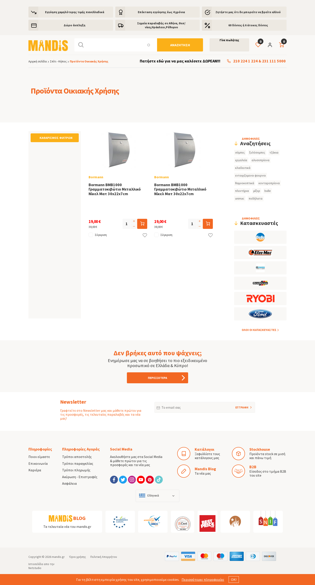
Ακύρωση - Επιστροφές (79, 477)
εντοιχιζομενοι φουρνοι (250, 175)
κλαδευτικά (242, 168)
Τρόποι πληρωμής (76, 470)
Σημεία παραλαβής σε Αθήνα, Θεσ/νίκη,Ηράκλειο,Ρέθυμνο (161, 25)
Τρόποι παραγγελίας (77, 463)
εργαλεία (241, 160)
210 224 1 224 (245, 61)
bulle (267, 191)
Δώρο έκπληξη (74, 25)
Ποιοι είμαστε (39, 456)
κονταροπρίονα (269, 183)
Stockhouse (259, 449)
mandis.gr (58, 557)
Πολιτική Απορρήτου (103, 557)
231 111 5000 (274, 61)
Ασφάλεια (69, 483)
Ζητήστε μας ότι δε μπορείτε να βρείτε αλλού (248, 12)
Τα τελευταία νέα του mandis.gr (67, 526)
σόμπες (240, 152)
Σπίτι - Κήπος (58, 61)
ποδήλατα (255, 198)
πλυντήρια (242, 191)
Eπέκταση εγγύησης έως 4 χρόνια (161, 12)
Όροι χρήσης (77, 557)
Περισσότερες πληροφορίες (203, 579)
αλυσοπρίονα (261, 160)
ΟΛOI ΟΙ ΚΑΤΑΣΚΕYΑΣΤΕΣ (259, 330)
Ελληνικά (153, 495)
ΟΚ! (233, 579)
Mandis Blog (205, 468)
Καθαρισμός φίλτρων (56, 138)
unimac (239, 198)
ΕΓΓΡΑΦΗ (236, 405)
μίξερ (256, 191)
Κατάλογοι (204, 449)
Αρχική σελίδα (37, 61)
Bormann (96, 177)
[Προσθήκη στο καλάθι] (142, 224)
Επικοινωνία (38, 463)
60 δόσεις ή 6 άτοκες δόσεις (248, 25)
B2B (252, 466)
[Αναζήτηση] (180, 44)
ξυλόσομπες (257, 152)
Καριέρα (34, 470)
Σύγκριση (101, 235)
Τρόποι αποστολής (77, 456)
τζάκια (274, 152)
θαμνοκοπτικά (244, 183)
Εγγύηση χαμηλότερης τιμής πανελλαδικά (74, 12)
